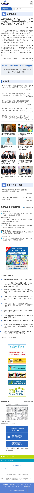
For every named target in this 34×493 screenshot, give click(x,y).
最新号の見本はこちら (7, 421)
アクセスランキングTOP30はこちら (11, 337)
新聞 (18, 448)
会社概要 (12, 484)
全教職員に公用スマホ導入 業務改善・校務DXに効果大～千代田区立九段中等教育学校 (18, 332)
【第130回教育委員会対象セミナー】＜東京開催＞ (18, 279)
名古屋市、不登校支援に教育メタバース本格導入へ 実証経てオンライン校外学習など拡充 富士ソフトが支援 (18, 291)
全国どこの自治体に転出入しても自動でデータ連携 (18, 321)
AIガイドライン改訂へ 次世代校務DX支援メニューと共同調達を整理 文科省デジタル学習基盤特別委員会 (18, 305)
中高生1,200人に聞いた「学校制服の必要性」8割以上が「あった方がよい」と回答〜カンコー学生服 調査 (18, 298)
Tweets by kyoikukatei (7, 469)
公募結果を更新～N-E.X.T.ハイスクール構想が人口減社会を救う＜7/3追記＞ (18, 311)
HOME (6, 484)
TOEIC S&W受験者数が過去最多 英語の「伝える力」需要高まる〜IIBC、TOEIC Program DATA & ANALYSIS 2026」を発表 (18, 284)
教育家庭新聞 (17, 465)
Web (22, 448)
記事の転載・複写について (11, 486)
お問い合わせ (25, 486)
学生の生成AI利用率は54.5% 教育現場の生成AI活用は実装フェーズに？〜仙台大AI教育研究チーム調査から (18, 326)
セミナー (10, 450)
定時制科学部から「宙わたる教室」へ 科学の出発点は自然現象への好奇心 (18, 316)
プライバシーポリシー (23, 484)
